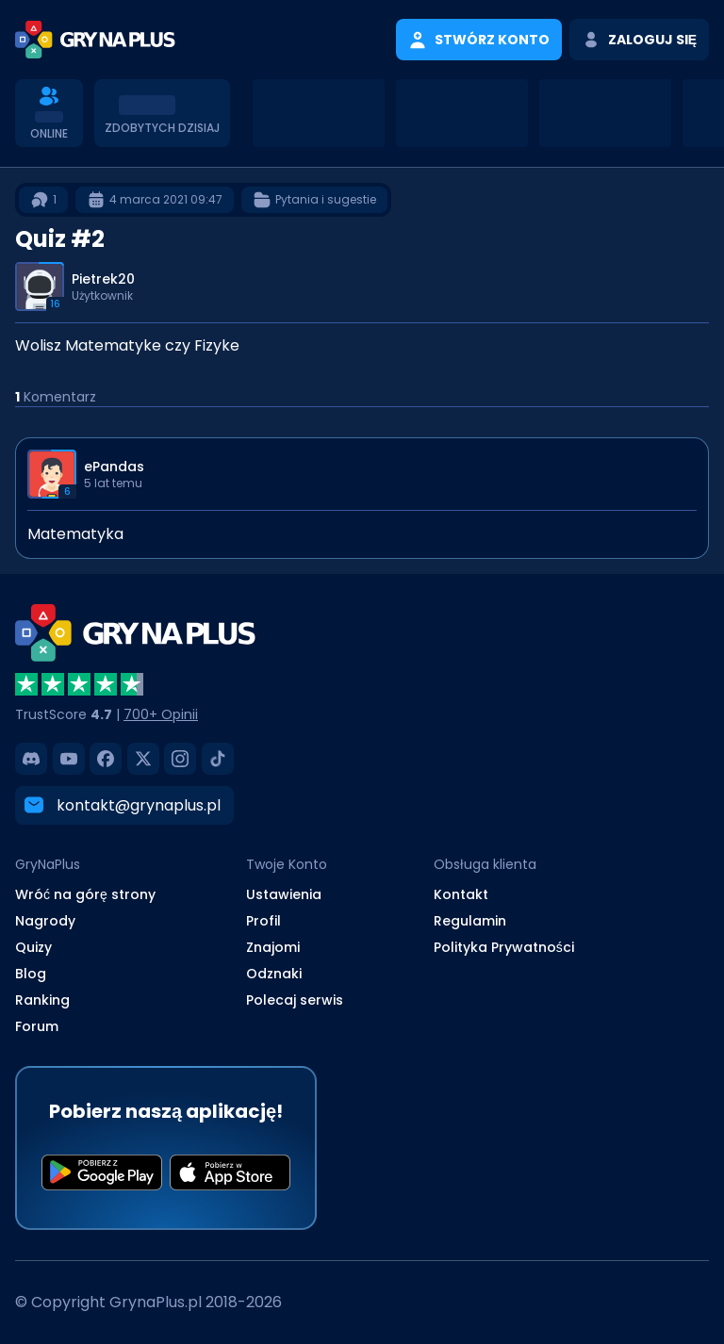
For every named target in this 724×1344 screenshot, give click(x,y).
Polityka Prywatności (504, 947)
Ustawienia (283, 894)
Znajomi (273, 947)
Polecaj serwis (294, 1000)
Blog (30, 973)
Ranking (42, 1000)
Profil (263, 920)
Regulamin (470, 920)
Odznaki (274, 973)
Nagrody (45, 920)
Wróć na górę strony (85, 894)
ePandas (114, 466)
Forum (36, 1026)
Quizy (33, 947)
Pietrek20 (103, 279)
